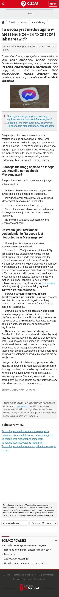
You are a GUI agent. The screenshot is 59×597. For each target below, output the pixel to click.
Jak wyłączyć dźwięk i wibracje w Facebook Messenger (15, 523)
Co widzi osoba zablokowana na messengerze (27, 435)
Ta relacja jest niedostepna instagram (22, 442)
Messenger (9, 554)
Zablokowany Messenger (16, 558)
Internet (24, 22)
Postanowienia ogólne (23, 575)
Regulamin (26, 579)
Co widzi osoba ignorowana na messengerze (26, 563)
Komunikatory (38, 22)
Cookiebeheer (40, 579)
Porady (12, 22)
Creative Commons (47, 510)
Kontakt (15, 579)
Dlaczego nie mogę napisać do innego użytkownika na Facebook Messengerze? (29, 118)
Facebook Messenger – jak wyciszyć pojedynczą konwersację (42, 523)
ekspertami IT (23, 406)
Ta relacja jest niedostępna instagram (22, 438)
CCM (5, 510)
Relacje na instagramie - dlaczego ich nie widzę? (27, 550)
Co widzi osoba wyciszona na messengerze (25, 545)
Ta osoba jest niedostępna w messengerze (25, 431)
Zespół (7, 575)
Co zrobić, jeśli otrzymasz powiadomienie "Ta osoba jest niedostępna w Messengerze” (30, 124)
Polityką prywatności (44, 575)
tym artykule (48, 283)
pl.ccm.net (12, 510)
